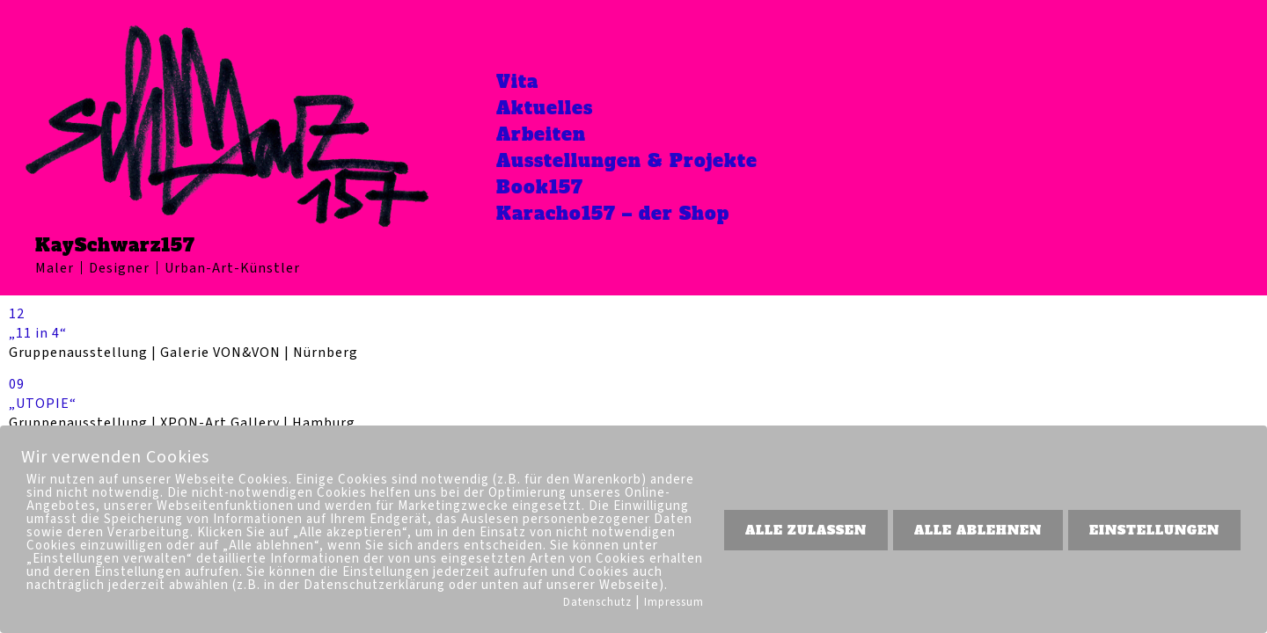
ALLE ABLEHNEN (978, 530)
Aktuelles (544, 108)
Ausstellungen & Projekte (627, 161)
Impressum (674, 602)
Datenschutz (597, 602)
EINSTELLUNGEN (1154, 530)
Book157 (539, 187)
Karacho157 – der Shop (612, 213)
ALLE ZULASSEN (806, 530)
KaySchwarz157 (115, 245)
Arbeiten (541, 134)
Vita (517, 81)
